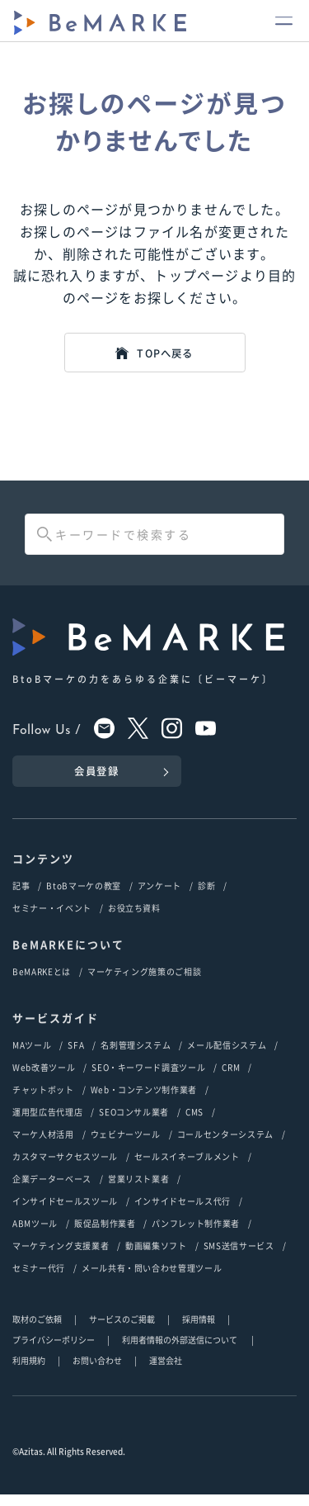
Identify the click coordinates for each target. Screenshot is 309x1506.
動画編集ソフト (156, 1257)
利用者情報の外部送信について (180, 1351)
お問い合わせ (97, 1372)
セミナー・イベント (51, 919)
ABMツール (35, 1235)
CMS (194, 1123)
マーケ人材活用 (43, 1145)
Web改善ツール (43, 1079)
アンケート (159, 897)
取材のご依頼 (37, 1330)
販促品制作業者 (105, 1235)
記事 (21, 897)
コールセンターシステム (225, 1145)
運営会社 (165, 1372)
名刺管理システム (136, 1056)
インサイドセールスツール (65, 1212)
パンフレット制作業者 (196, 1235)
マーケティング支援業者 (60, 1257)
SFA (76, 1056)
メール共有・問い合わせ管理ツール (152, 1279)
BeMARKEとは (41, 983)
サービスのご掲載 (122, 1330)
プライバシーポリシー (53, 1351)
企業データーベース (51, 1190)
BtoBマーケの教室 (83, 897)
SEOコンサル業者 (134, 1123)
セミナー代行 (38, 1279)
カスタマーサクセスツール (65, 1168)
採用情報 (198, 1330)
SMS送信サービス (239, 1257)
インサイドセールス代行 (182, 1212)
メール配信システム (226, 1056)
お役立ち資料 (134, 919)
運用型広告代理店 (47, 1123)
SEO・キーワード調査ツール (148, 1079)
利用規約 (28, 1372)
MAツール (31, 1056)
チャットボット (43, 1101)
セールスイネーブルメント (187, 1168)
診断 (206, 897)
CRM (231, 1079)
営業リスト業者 (139, 1190)
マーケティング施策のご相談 (144, 983)
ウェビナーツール (126, 1145)
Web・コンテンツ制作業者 (144, 1101)
